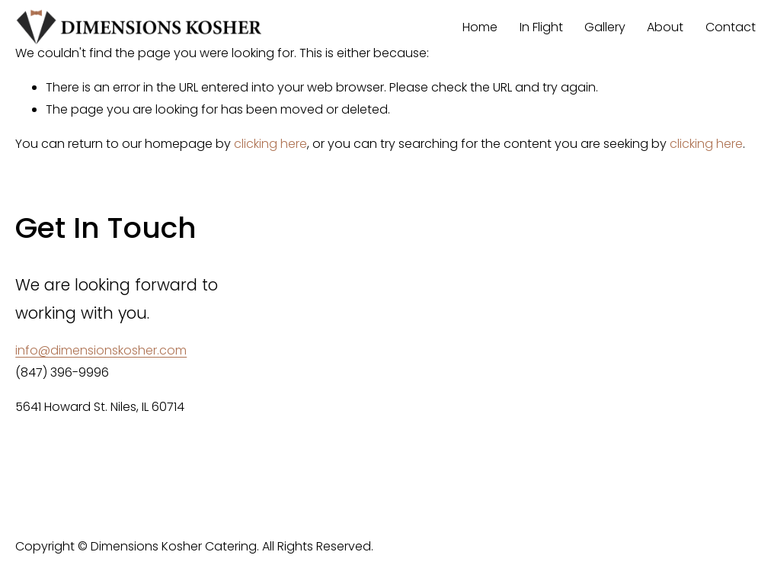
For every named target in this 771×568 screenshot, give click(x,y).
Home (479, 27)
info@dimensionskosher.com (101, 350)
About (665, 27)
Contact (730, 27)
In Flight (541, 27)
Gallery (604, 27)
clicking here (270, 143)
